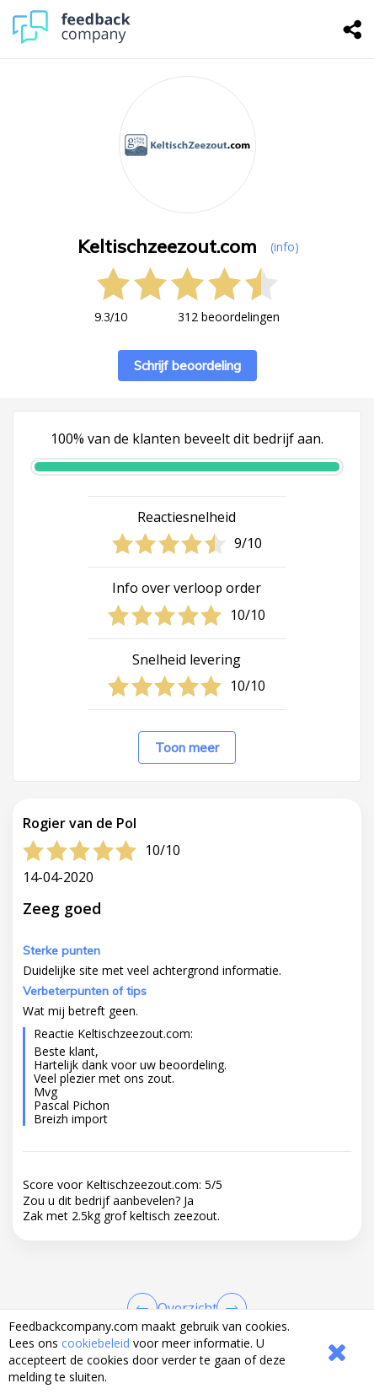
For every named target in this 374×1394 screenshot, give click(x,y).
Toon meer (187, 748)
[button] (187, 1286)
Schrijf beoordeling (187, 366)
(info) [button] (284, 247)
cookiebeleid (95, 1343)
